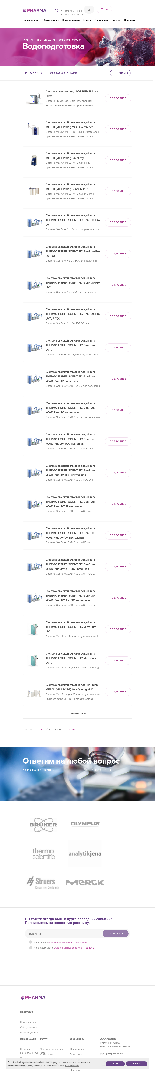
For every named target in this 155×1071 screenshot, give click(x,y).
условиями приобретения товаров (74, 911)
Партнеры (75, 1022)
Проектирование (50, 1041)
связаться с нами (38, 770)
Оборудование (50, 20)
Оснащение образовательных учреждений (50, 1021)
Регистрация (47, 1030)
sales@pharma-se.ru (114, 1042)
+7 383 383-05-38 (72, 14)
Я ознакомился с (64, 911)
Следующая (69, 729)
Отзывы (74, 1028)
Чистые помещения (51, 1012)
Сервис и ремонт (50, 1035)
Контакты (129, 20)
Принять (115, 1064)
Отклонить (136, 1064)
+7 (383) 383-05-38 (113, 1035)
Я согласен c (60, 905)
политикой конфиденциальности (68, 905)
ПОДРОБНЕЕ (118, 98)
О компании (101, 20)
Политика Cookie (72, 1066)
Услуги (87, 20)
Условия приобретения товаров (28, 1025)
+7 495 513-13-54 (71, 10)
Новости (116, 20)
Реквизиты (76, 1017)
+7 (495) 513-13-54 (113, 1016)
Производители (71, 20)
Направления (30, 20)
